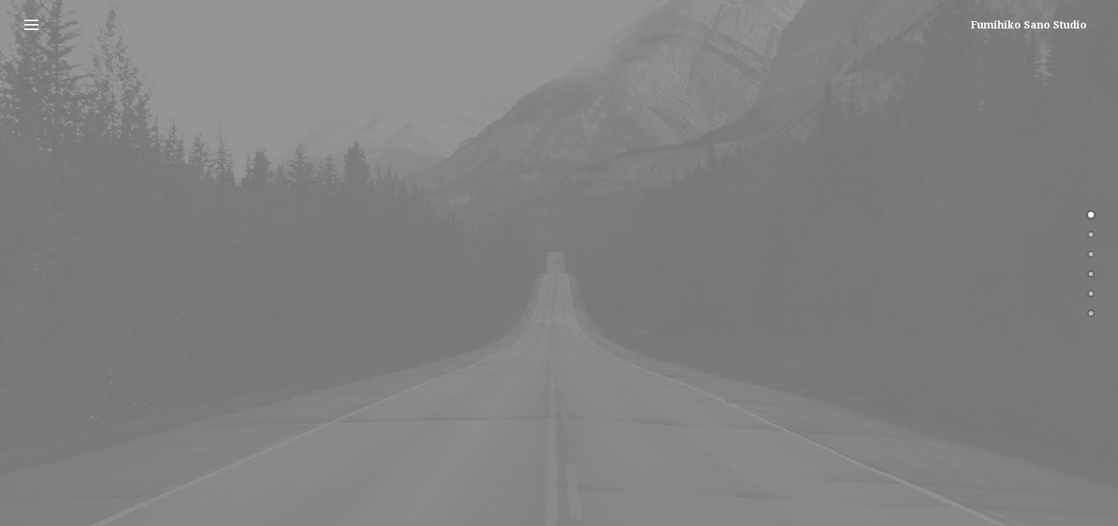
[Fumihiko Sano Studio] (1036, 25)
